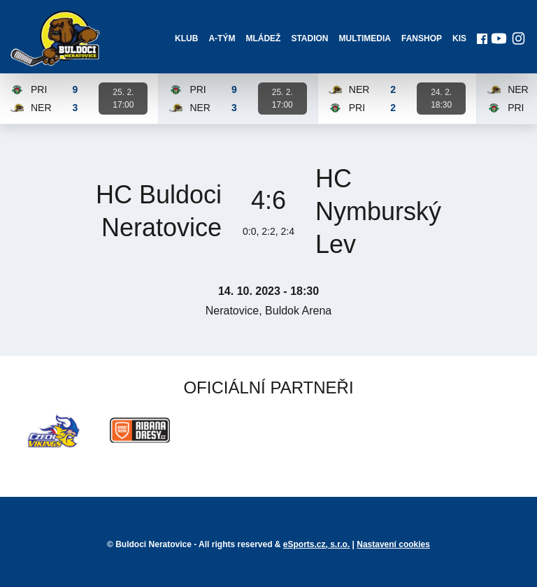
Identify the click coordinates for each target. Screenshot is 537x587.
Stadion (309, 38)
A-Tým (221, 38)
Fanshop (421, 38)
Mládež (262, 38)
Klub (186, 38)
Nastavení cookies (393, 544)
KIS (459, 38)
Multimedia (365, 38)
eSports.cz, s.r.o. (316, 544)
